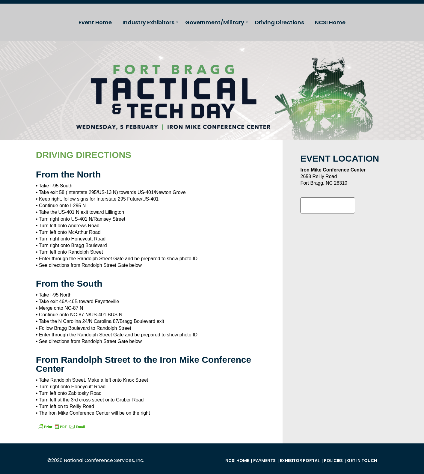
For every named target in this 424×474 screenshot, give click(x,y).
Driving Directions (279, 22)
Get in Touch (362, 461)
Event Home (95, 22)
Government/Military (214, 22)
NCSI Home (330, 22)
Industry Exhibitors (148, 22)
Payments (264, 461)
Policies (333, 461)
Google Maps (327, 205)
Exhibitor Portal (300, 461)
